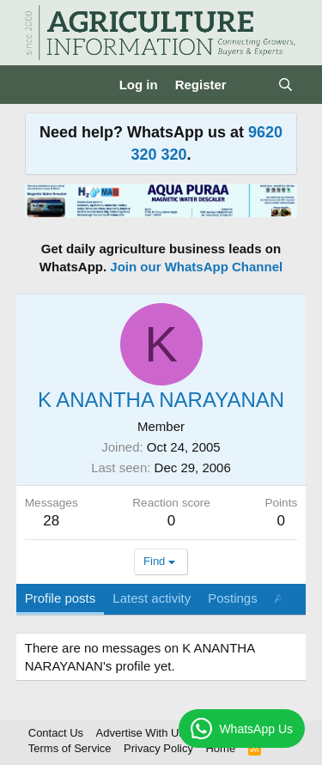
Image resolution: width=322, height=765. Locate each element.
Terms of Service (70, 748)
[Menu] (40, 85)
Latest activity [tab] (151, 598)
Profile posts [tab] (60, 598)
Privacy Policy (158, 748)
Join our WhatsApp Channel (196, 266)
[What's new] (252, 84)
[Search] (285, 84)
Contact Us (55, 732)
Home (220, 748)
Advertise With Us (140, 732)
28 (51, 521)
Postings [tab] (233, 598)
